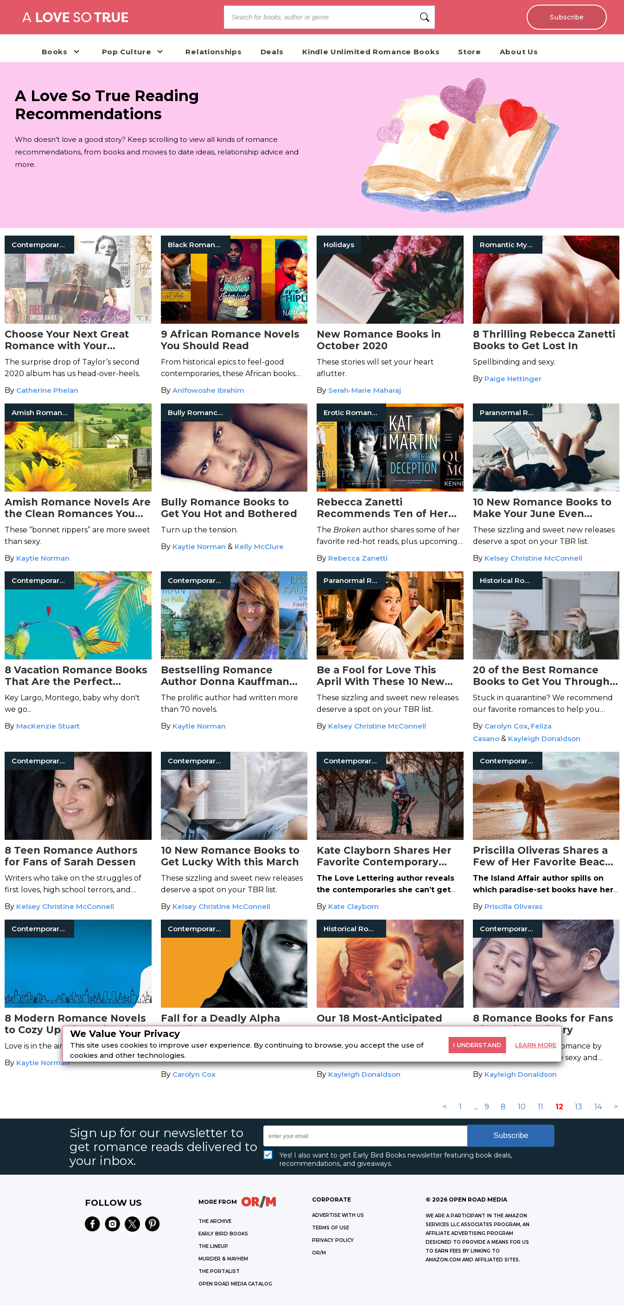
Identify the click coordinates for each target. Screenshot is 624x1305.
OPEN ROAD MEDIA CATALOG (235, 1284)
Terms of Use (330, 1228)
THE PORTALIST (219, 1271)
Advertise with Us (338, 1215)
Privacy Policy (333, 1240)
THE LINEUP (213, 1246)
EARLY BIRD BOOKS (223, 1234)
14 (598, 1106)
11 (540, 1106)
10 (522, 1106)
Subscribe (566, 17)
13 (578, 1106)
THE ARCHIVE (214, 1221)
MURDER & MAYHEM (223, 1259)
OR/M (319, 1253)
